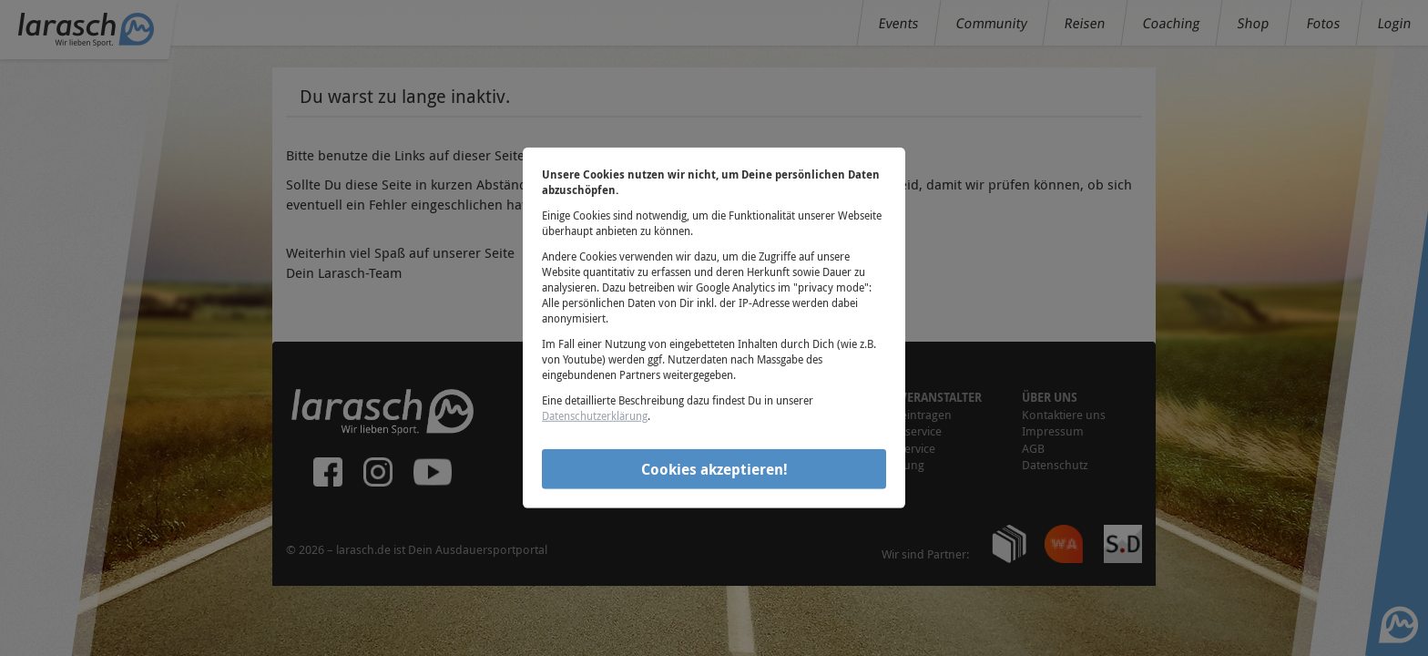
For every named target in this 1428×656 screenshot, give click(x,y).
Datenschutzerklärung (595, 415)
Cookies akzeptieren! (714, 468)
